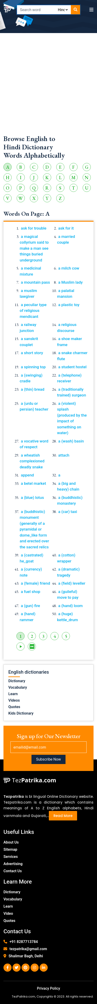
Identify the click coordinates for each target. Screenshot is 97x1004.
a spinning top (33, 367)
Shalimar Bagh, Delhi (26, 956)
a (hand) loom (70, 605)
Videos (14, 700)
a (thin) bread (32, 389)
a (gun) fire (30, 605)
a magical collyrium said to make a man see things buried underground (34, 248)
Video (8, 913)
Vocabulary (17, 687)
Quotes (14, 707)
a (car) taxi (67, 511)
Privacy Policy (48, 988)
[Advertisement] (48, 86)
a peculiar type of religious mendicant (33, 310)
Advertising (12, 864)
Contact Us (12, 871)
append (27, 475)
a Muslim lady (70, 282)
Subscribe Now (48, 759)
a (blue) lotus (32, 497)
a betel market (33, 483)
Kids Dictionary (20, 713)
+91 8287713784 (23, 942)
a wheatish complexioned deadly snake (32, 461)
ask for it (66, 228)
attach (63, 455)
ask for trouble (33, 228)
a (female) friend (35, 583)
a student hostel (72, 367)
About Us (11, 842)
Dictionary (16, 681)
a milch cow (68, 268)
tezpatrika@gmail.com (28, 949)
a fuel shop (30, 591)
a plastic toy (69, 304)
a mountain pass (35, 282)
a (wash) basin (71, 441)
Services (10, 856)
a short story (32, 352)
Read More (62, 815)
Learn (13, 694)
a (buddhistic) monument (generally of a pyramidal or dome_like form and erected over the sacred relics (34, 529)
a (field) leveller (71, 583)
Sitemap (10, 849)
